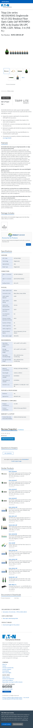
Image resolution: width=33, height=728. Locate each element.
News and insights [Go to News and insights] (6, 672)
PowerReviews (21, 429)
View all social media (7, 689)
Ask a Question (8, 453)
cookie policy (24, 720)
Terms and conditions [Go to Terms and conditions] (7, 680)
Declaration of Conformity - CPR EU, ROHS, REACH (15, 612)
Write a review (10, 91)
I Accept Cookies (6, 724)
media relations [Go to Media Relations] (6, 677)
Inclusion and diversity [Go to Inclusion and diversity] (7, 667)
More (23, 77)
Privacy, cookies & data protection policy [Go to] (12, 697)
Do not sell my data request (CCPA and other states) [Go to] (15, 698)
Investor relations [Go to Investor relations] (6, 669)
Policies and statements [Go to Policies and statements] (8, 678)
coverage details (7, 138)
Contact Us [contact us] (6, 691)
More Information (17, 724)
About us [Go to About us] (4, 664)
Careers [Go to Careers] (4, 666)
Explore (28, 244)
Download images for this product (11, 625)
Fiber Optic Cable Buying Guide (10, 618)
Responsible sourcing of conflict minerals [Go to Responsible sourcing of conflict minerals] (12, 682)
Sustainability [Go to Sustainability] (5, 671)
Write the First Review (7, 438)
